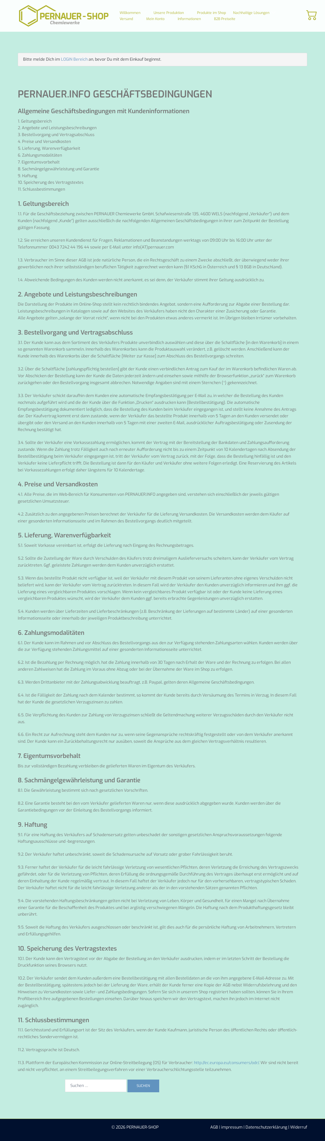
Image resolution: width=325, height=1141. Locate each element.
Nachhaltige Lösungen (251, 12)
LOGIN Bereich (74, 59)
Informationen (189, 18)
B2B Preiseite (224, 18)
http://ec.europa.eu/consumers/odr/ (226, 1062)
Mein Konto (155, 18)
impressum (231, 1127)
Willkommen (130, 12)
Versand (126, 18)
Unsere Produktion (169, 12)
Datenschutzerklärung (266, 1127)
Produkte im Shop (211, 12)
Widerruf (298, 1127)
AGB (214, 1127)
